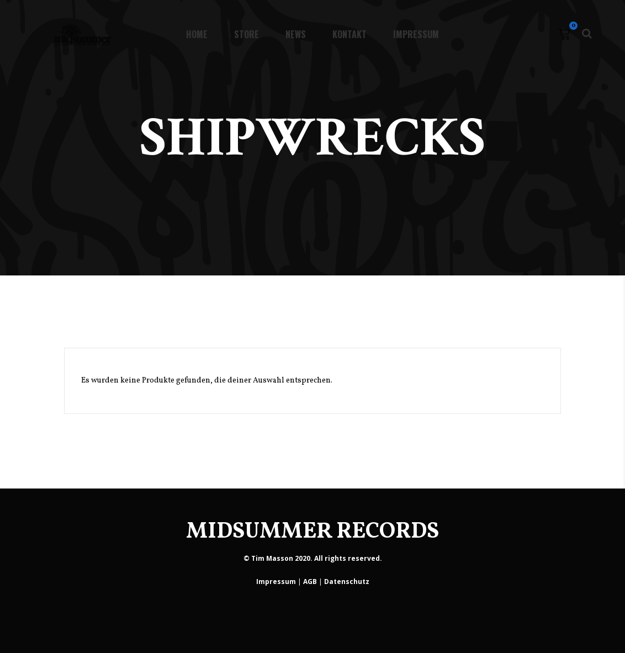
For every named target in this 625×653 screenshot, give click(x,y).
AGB (310, 581)
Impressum (276, 581)
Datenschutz (346, 581)
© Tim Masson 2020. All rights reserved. (312, 558)
